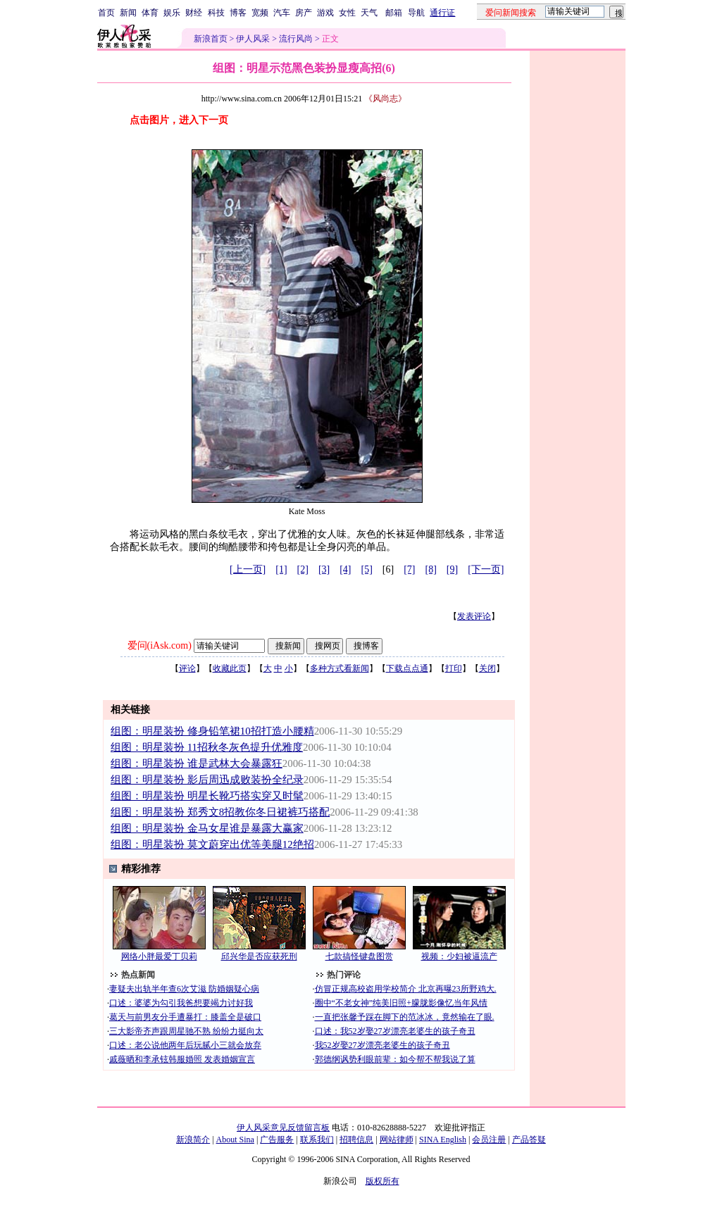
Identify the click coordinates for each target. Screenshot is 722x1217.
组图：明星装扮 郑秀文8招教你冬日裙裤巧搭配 (220, 812)
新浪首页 (211, 39)
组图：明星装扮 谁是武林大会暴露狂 (196, 763)
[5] (367, 569)
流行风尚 (296, 39)
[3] (324, 569)
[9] (452, 569)
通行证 (442, 13)
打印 (453, 668)
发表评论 (474, 616)
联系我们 (317, 1139)
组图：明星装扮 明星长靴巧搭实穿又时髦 (207, 795)
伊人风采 (253, 39)
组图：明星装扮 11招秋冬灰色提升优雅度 (207, 747)
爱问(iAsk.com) (159, 645)
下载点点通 (407, 668)
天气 (369, 13)
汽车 (281, 13)
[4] (345, 569)
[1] (281, 569)
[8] (431, 569)
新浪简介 (193, 1139)
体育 (150, 13)
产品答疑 (529, 1139)
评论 (187, 668)
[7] (409, 569)
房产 (303, 13)
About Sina (235, 1139)
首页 (106, 13)
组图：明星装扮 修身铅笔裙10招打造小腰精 (212, 731)
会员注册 (489, 1139)
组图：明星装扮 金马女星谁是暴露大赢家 (207, 828)
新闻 (128, 13)
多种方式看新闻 (339, 668)
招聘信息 (356, 1139)
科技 (216, 13)
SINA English (442, 1139)
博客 (238, 13)
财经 (193, 13)
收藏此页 (230, 668)
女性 (347, 13)
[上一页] (248, 569)
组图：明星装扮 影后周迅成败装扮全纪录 (207, 779)
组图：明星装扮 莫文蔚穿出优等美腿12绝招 (212, 844)
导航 (416, 13)
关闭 (487, 668)
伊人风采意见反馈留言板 (283, 1127)
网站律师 (396, 1139)
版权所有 (382, 1181)
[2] (303, 569)
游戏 (325, 13)
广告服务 (277, 1139)
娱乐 (171, 13)
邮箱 (393, 13)
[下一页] (486, 569)
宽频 (259, 13)
